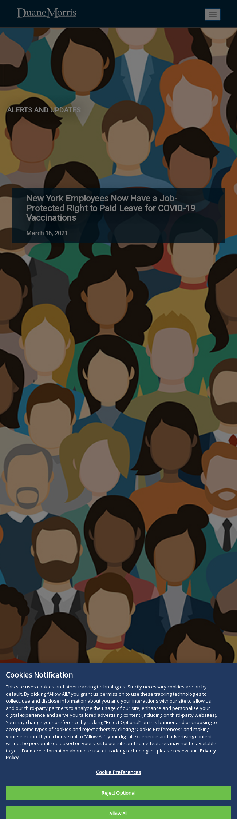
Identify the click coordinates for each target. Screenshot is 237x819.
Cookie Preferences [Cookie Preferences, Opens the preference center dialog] (118, 776)
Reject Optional (119, 797)
